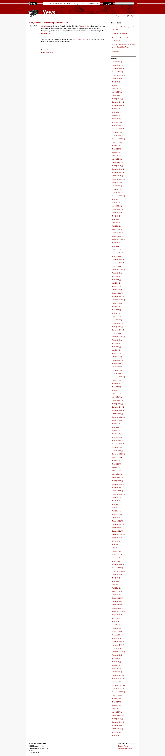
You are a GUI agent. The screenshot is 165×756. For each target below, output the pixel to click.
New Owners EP (117, 51)
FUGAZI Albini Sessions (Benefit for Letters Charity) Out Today (123, 46)
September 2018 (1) (118, 270)
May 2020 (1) (116, 223)
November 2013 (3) (118, 447)
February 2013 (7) (117, 477)
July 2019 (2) (116, 243)
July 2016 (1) (116, 343)
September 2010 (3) (118, 571)
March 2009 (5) (117, 631)
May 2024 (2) (116, 115)
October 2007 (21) (118, 688)
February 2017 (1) (117, 323)
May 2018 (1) (116, 283)
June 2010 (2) (116, 581)
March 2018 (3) (117, 290)
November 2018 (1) (118, 263)
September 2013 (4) (118, 454)
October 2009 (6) (117, 608)
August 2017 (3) (117, 303)
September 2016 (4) (118, 337)
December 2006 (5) (118, 722)
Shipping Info (132, 16)
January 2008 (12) (118, 678)
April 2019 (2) (116, 249)
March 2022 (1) (117, 186)
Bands (46, 3)
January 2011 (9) (117, 561)
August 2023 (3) (117, 142)
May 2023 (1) (116, 152)
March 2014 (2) (117, 437)
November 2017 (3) (118, 296)
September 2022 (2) (118, 179)
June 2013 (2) (116, 464)
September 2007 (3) (118, 692)
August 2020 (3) (117, 213)
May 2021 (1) (116, 202)
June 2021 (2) (116, 199)
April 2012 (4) (116, 511)
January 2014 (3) (117, 440)
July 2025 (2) (116, 82)
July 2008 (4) (116, 658)
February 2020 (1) (117, 233)
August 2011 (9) (117, 538)
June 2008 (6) (116, 662)
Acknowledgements (125, 748)
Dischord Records (33, 3)
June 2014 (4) (116, 427)
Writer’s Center (84, 26)
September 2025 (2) (118, 75)
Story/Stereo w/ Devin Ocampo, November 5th (48, 23)
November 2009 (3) (118, 605)
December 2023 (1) (118, 129)
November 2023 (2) (118, 132)
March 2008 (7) (117, 672)
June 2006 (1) (116, 735)
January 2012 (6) (117, 521)
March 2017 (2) (117, 320)
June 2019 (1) (116, 246)
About (82, 3)
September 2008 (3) (118, 652)
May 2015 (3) (116, 390)
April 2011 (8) (116, 551)
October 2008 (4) (117, 648)
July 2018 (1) (116, 276)
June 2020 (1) (116, 219)
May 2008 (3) (116, 665)
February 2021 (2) (117, 209)
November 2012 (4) (118, 487)
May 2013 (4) (116, 467)
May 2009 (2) (116, 625)
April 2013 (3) (116, 471)
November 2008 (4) (118, 645)
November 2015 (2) (118, 370)
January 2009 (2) (117, 638)
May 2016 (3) (116, 350)
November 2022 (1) (118, 172)
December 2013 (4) (118, 444)
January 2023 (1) (117, 166)
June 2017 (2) (116, 310)
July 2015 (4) (116, 383)
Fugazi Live (92, 3)
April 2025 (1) (116, 89)
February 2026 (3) (117, 65)
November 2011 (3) (118, 528)
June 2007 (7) (116, 702)
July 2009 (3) (116, 618)
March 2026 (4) (117, 62)
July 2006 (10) (116, 732)
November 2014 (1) (118, 410)
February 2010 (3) (117, 595)
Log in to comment (47, 52)
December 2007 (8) (118, 682)
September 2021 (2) (118, 196)
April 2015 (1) (116, 394)
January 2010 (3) (117, 598)
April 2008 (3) (116, 668)
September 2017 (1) (118, 300)
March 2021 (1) (117, 206)
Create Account (110, 16)
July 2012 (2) (116, 501)
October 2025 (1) (117, 72)
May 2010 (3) (116, 585)
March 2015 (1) (117, 397)
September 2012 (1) (118, 494)
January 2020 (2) (117, 236)
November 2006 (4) (118, 725)
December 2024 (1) (118, 102)
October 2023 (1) (117, 135)
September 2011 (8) (118, 534)
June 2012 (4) (116, 504)
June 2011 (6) (116, 544)
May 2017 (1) (116, 313)
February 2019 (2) (117, 253)
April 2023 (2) (116, 156)
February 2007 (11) (118, 715)
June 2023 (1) (116, 149)
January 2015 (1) (117, 404)
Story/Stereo (45, 26)
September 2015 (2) (118, 377)
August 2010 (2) (117, 574)
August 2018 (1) (117, 273)
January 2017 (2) (117, 326)
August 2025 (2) (117, 78)
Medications (45, 33)
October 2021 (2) (117, 192)
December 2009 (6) (118, 601)
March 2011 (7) (117, 554)
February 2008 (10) (118, 675)
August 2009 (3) (117, 615)
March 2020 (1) (117, 229)
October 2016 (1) (117, 333)
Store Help (124, 16)
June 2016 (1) (116, 347)
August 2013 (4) (117, 457)
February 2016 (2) (117, 360)
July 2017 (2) (116, 306)
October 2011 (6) (117, 531)
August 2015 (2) (117, 380)
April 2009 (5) (116, 628)
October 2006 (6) (117, 729)
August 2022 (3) (117, 182)
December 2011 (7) (118, 524)
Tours (52, 3)
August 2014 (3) (117, 420)
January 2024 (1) (117, 125)
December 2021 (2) (118, 189)
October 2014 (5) (117, 414)
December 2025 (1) (118, 68)
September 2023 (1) (118, 139)
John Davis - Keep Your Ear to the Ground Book (123, 39)
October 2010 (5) (117, 568)
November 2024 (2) (118, 105)
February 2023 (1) (117, 162)
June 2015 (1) (116, 387)
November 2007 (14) (118, 685)
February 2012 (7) (117, 518)
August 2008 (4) (117, 655)
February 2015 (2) (117, 400)
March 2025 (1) (117, 92)
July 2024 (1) (116, 109)
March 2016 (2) (117, 357)
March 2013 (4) (117, 474)
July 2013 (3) (116, 461)
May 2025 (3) (116, 85)
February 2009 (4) (117, 635)
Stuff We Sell (60, 3)
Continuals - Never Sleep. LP (121, 33)
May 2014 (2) (116, 430)
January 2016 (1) (117, 363)
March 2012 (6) (117, 514)
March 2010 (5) (117, 591)
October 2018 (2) (117, 266)
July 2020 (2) (116, 216)
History (75, 3)
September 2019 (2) (118, 239)
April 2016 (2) (116, 353)
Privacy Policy (123, 746)
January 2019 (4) (117, 256)
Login (118, 16)
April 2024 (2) (116, 119)
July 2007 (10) (116, 699)
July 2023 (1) (116, 146)
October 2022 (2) (117, 176)
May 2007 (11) (116, 705)
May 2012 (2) (116, 507)
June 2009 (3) (116, 621)
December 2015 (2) (118, 367)
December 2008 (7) (118, 642)
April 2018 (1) (116, 286)
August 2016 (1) (117, 340)
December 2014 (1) (118, 407)
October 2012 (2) (117, 491)
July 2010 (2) (116, 578)
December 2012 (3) (118, 484)
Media (69, 3)
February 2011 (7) (117, 558)
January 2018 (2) (117, 293)
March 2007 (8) (117, 712)
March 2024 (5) (117, 122)
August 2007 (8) (117, 695)
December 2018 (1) (118, 259)
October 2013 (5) (117, 450)
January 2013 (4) (117, 481)
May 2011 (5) (116, 548)
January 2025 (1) (117, 99)
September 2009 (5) (118, 611)
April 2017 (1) (116, 316)
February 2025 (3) (117, 95)
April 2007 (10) (116, 709)
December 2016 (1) (118, 330)
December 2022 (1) (118, 169)
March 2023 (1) (117, 159)
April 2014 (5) (116, 434)
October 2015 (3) (117, 373)
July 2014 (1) (116, 424)
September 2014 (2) (118, 417)
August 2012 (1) (117, 497)
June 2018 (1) (116, 280)
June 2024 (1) (116, 112)
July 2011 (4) (116, 541)
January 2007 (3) (117, 719)
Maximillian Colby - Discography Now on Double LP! (124, 28)
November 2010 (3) (118, 564)
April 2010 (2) (116, 588)
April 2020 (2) (116, 226)
